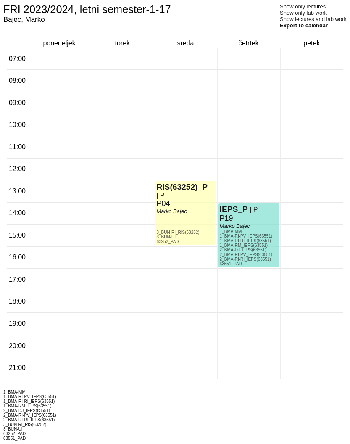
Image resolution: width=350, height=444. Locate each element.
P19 (226, 218)
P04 (163, 203)
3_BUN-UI (166, 237)
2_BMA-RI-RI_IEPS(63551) (245, 259)
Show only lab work (303, 13)
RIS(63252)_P (182, 186)
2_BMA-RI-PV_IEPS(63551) (246, 254)
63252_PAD (167, 241)
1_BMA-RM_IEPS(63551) (244, 245)
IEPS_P (234, 209)
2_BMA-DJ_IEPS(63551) (243, 250)
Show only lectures (303, 6)
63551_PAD (231, 264)
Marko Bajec (171, 211)
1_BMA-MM (231, 231)
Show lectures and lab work (313, 19)
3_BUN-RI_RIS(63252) (177, 232)
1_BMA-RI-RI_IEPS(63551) (245, 240)
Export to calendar (304, 25)
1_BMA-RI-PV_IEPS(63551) (246, 236)
